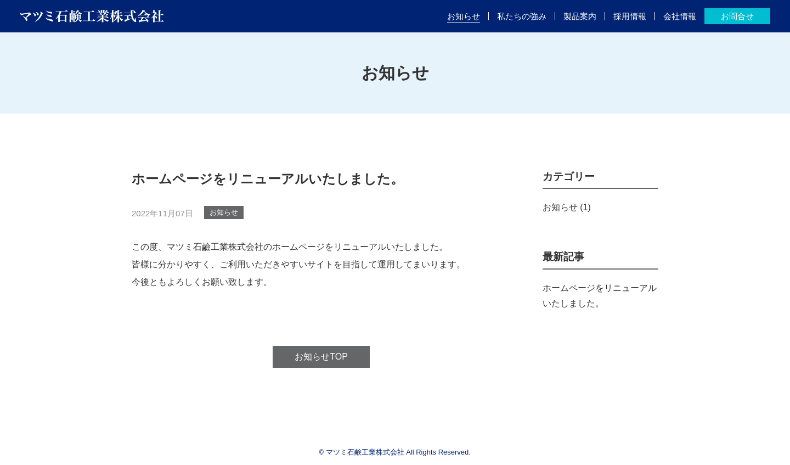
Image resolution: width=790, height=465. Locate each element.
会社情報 (679, 16)
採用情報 (629, 16)
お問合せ (737, 16)
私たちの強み (521, 16)
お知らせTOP (321, 356)
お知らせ (463, 16)
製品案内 (579, 16)
